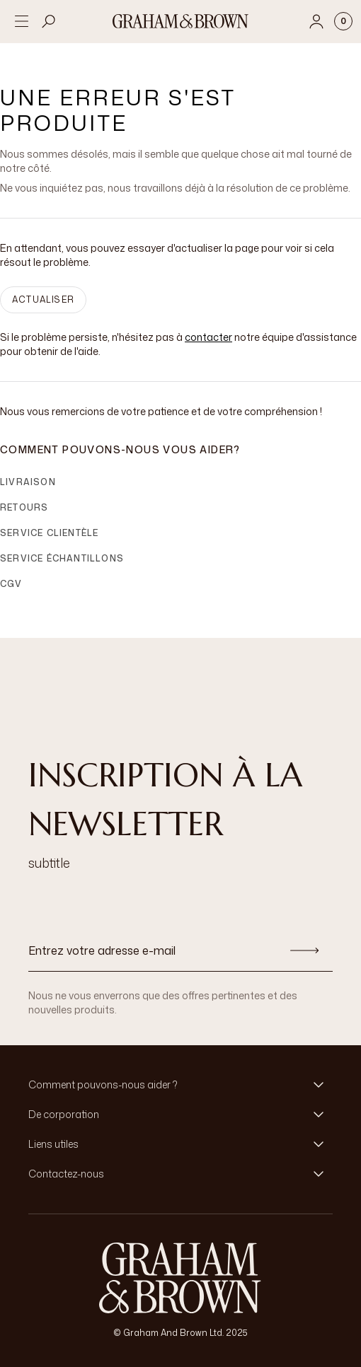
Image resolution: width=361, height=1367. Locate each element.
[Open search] (49, 21)
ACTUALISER (43, 299)
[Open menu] (21, 21)
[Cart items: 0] (343, 21)
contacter (208, 337)
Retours (24, 507)
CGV (11, 584)
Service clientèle (49, 533)
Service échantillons (62, 558)
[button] (180, 1085)
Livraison (28, 482)
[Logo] (180, 21)
